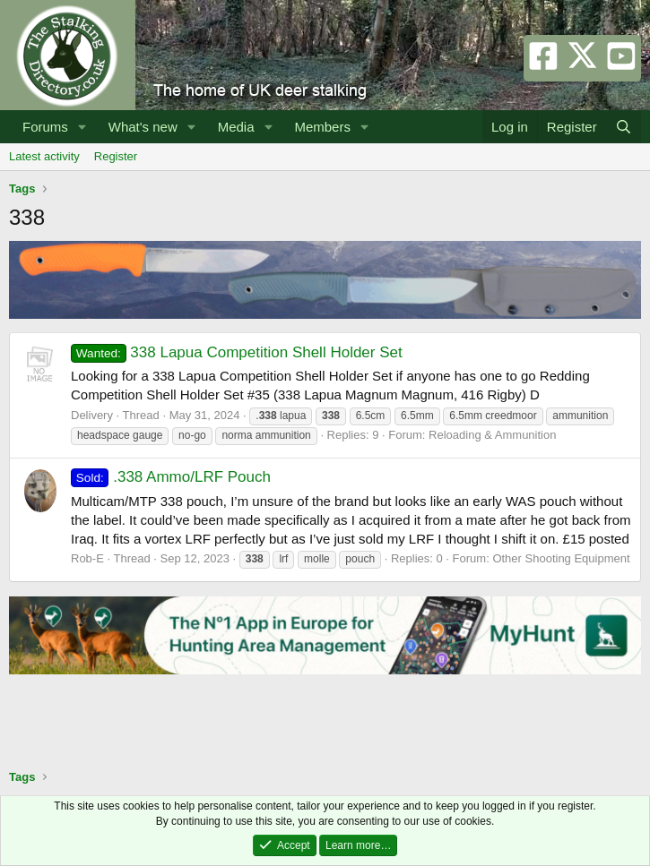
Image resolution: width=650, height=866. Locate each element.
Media (236, 126)
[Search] (623, 126)
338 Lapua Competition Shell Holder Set (237, 352)
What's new (143, 126)
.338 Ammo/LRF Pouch (171, 476)
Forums (45, 126)
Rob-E (87, 558)
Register (115, 156)
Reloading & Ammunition (492, 435)
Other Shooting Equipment (560, 558)
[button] (82, 126)
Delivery (92, 415)
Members (322, 126)
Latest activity (44, 156)
